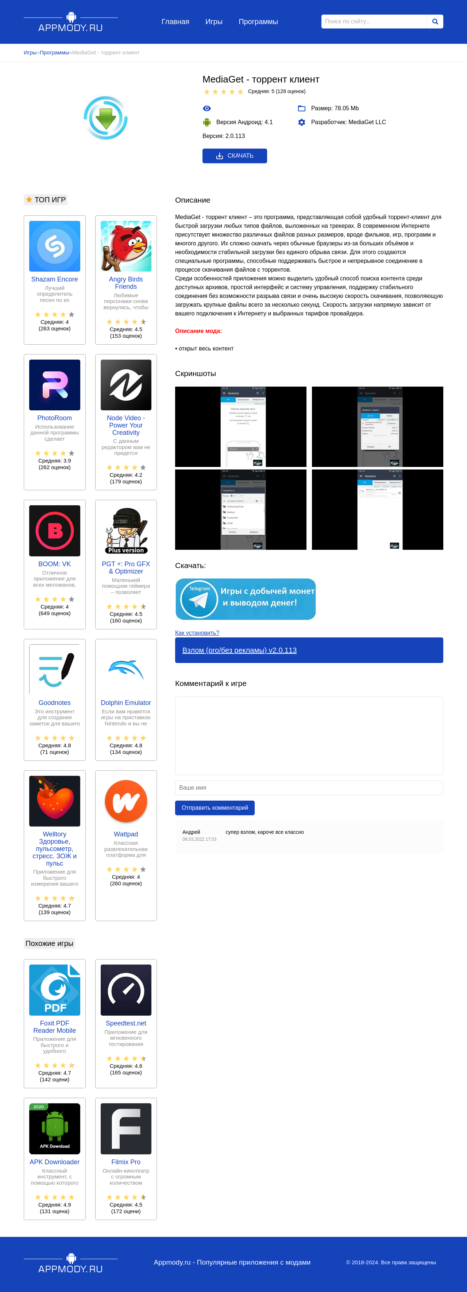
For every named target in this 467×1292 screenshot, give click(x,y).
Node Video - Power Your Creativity (126, 425)
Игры (214, 22)
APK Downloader (55, 1162)
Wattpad (126, 834)
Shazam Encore (54, 279)
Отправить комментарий (215, 808)
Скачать (234, 156)
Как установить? (197, 633)
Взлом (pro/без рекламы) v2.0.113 (239, 650)
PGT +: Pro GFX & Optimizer (126, 568)
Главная (175, 22)
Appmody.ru (71, 21)
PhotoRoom (54, 418)
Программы (258, 22)
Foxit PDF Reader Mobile (54, 1027)
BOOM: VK (54, 564)
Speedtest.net (126, 1023)
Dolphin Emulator (126, 702)
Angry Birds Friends (126, 283)
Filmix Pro (125, 1162)
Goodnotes (55, 702)
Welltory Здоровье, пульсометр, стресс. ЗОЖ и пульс (54, 849)
